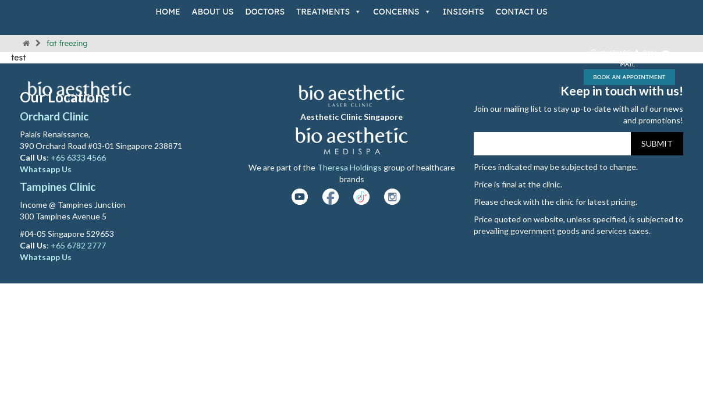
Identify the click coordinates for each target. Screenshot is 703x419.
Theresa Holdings (349, 167)
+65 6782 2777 (78, 245)
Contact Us (522, 11)
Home (167, 11)
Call (647, 52)
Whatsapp (610, 52)
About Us (213, 11)
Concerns (402, 11)
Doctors (265, 11)
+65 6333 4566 (79, 157)
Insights (463, 11)
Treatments (328, 11)
